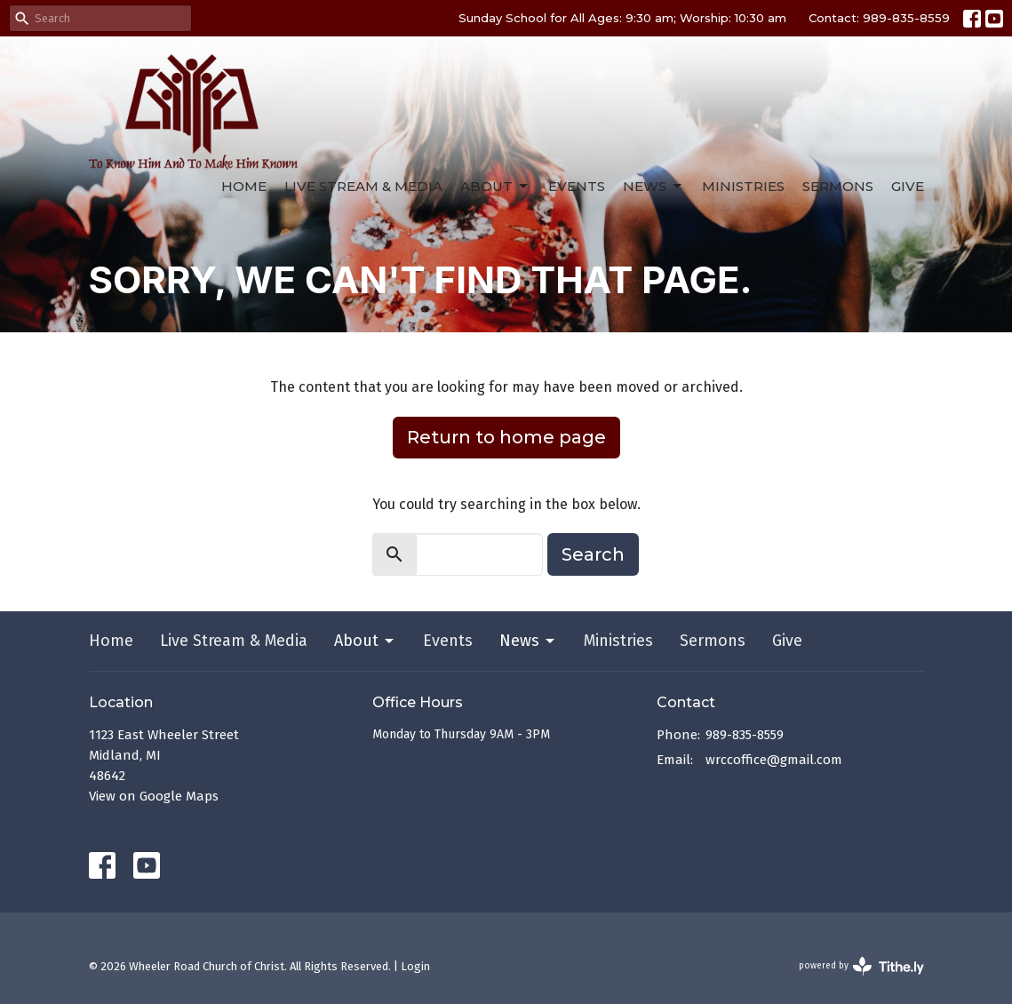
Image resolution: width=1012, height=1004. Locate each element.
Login (415, 966)
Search (593, 554)
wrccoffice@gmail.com (773, 760)
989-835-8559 (744, 735)
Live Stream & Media (363, 186)
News (653, 186)
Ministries (743, 186)
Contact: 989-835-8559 (879, 18)
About (495, 186)
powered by (861, 966)
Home (244, 186)
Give (907, 186)
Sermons (837, 186)
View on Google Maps (154, 796)
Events (576, 186)
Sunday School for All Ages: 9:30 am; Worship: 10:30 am (622, 18)
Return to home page (506, 437)
